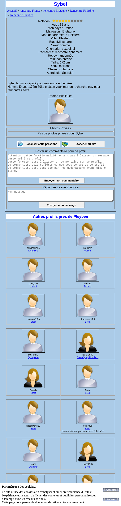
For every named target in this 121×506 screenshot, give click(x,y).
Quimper (33, 466)
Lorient (33, 286)
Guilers (87, 250)
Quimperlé (33, 357)
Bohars (87, 286)
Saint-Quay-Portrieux (87, 357)
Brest (33, 322)
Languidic (33, 250)
